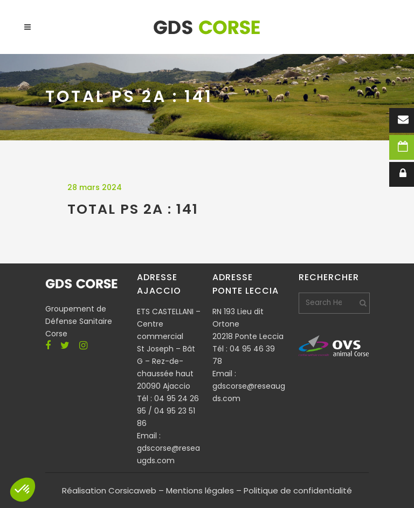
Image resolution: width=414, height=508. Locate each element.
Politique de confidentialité (298, 490)
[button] (23, 490)
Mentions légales (200, 490)
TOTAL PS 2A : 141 (132, 209)
